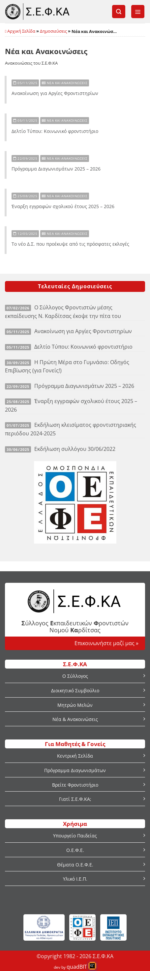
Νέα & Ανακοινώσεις (75, 719)
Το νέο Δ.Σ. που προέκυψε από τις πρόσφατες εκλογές (70, 244)
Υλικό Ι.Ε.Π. (75, 879)
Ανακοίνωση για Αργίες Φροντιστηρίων (55, 93)
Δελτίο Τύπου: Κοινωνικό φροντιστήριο (55, 131)
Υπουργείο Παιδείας (75, 835)
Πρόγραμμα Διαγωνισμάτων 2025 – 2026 (56, 169)
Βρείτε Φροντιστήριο (75, 785)
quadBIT (77, 966)
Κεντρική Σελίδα (75, 756)
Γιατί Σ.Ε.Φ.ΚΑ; (75, 799)
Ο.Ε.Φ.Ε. (75, 850)
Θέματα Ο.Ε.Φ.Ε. (75, 864)
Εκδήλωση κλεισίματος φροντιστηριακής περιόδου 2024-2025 (70, 429)
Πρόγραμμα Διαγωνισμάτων (75, 770)
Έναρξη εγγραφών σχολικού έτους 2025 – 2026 (63, 206)
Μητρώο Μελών (75, 705)
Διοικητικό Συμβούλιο (75, 690)
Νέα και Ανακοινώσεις (64, 83)
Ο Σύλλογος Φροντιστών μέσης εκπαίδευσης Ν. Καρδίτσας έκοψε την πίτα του (63, 312)
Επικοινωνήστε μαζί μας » (106, 643)
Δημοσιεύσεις (53, 31)
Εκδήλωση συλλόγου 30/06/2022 (74, 449)
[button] (118, 11)
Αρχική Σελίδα (21, 31)
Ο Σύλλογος (75, 676)
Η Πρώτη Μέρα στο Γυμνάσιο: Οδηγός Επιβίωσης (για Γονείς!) (67, 366)
